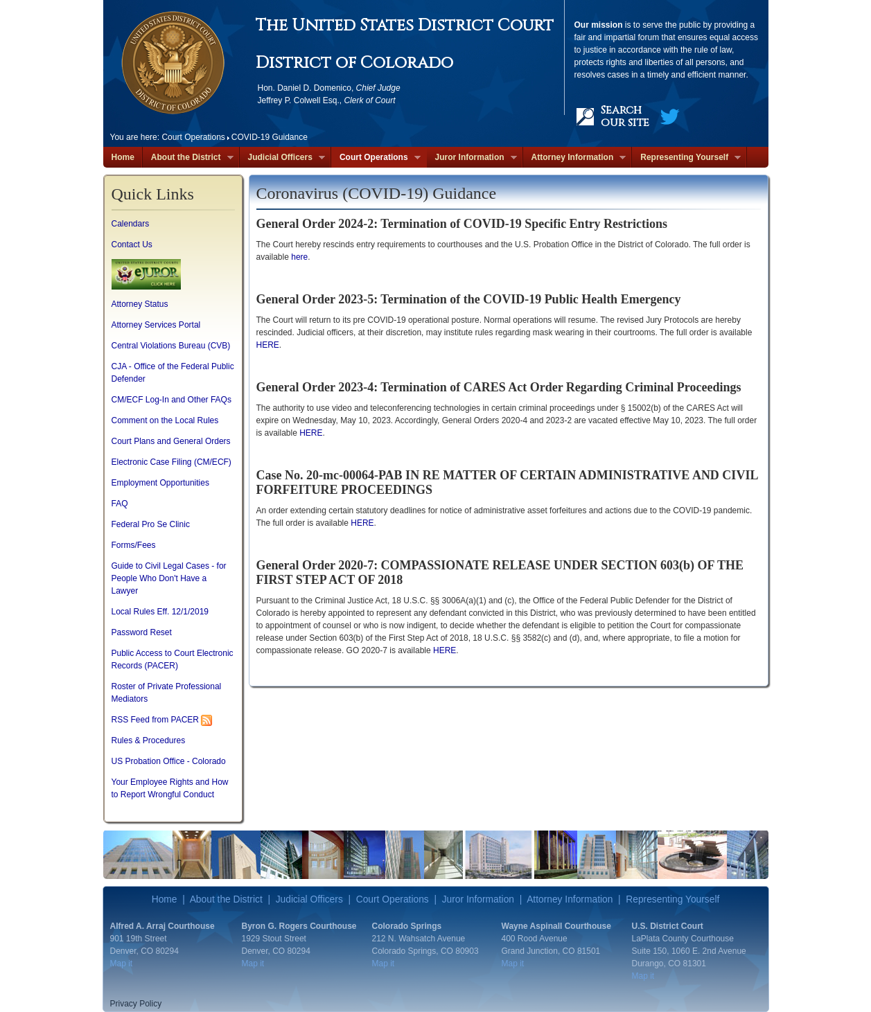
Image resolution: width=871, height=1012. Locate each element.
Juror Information (472, 157)
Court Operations (376, 157)
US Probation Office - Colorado (169, 761)
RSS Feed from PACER (155, 720)
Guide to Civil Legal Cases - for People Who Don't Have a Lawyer (169, 578)
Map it (121, 963)
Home (123, 157)
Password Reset (142, 632)
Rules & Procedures (149, 740)
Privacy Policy (136, 1004)
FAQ (120, 503)
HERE (267, 345)
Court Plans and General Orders (171, 441)
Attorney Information (574, 157)
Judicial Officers (282, 157)
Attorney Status (140, 304)
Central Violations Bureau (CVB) (171, 345)
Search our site (625, 116)
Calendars (131, 224)
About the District (188, 157)
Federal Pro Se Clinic (151, 524)
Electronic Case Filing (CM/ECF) (171, 462)
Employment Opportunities (160, 483)
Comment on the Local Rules (165, 420)
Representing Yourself (686, 157)
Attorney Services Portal (156, 325)
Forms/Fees (134, 545)
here (299, 257)
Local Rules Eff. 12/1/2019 (160, 611)
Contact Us (132, 244)
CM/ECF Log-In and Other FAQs (171, 400)
